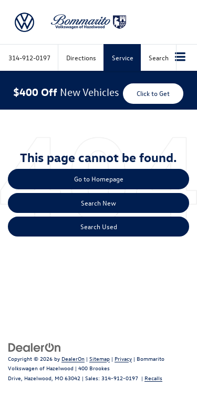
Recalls (153, 378)
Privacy (123, 358)
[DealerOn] (34, 346)
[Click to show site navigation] (180, 58)
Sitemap (99, 358)
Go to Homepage (98, 178)
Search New (98, 202)
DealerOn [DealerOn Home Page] (73, 358)
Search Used (98, 226)
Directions (81, 57)
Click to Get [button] (153, 93)
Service (122, 57)
